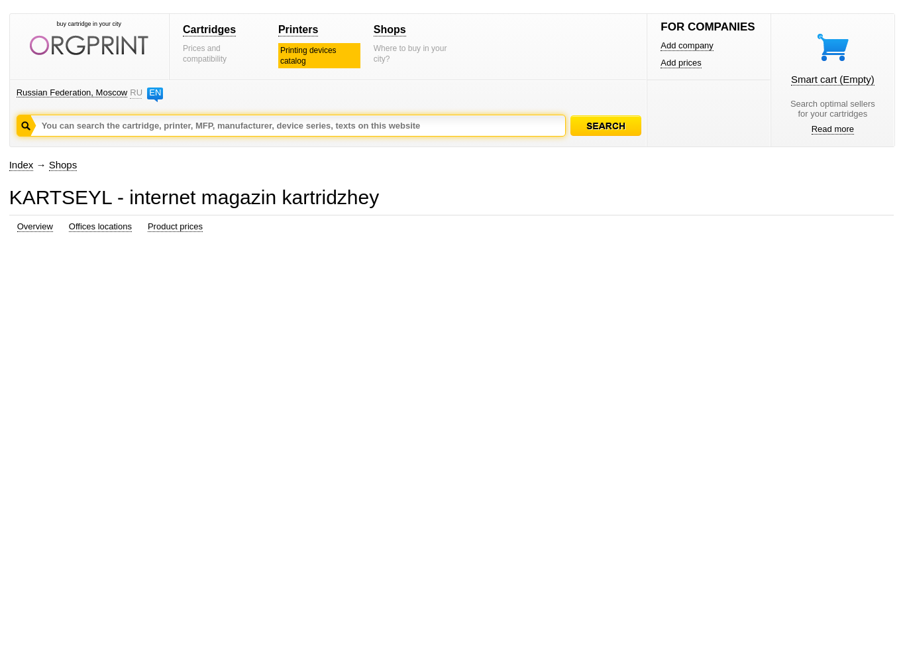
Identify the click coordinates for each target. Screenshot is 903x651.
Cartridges (209, 29)
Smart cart (833, 79)
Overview (35, 226)
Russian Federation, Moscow (72, 92)
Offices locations (100, 226)
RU (136, 92)
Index (21, 164)
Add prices (681, 63)
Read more (833, 129)
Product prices (175, 226)
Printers (298, 29)
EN (155, 92)
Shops (390, 29)
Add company (687, 45)
